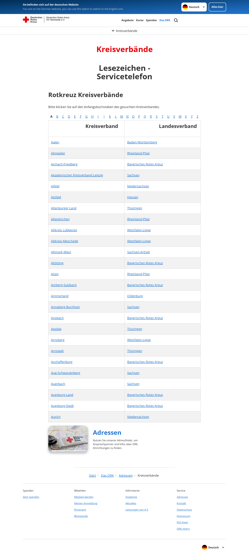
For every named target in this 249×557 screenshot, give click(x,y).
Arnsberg (57, 340)
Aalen (55, 142)
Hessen (132, 197)
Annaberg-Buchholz (65, 307)
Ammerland (59, 296)
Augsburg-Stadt (62, 406)
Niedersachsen (138, 186)
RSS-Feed (182, 522)
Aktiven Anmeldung (85, 503)
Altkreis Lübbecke (64, 230)
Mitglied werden (83, 497)
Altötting (57, 263)
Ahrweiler (58, 153)
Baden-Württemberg (142, 142)
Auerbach (58, 384)
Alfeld (55, 186)
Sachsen (133, 175)
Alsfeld (56, 197)
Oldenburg (135, 296)
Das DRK (164, 20)
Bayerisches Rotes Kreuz (145, 164)
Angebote (127, 20)
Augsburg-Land (62, 395)
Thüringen (134, 208)
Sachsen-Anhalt (138, 252)
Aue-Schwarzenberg (65, 373)
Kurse (139, 20)
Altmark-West (61, 252)
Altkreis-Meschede (64, 241)
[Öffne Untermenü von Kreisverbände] (124, 31)
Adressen (107, 432)
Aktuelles (130, 503)
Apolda (56, 329)
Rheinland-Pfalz (138, 153)
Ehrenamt (80, 509)
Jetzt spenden (31, 497)
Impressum (183, 516)
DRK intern (183, 529)
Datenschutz (184, 509)
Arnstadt (57, 351)
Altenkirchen (60, 219)
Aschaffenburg (61, 362)
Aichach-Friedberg (64, 164)
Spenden (151, 20)
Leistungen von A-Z (136, 509)
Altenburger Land (63, 208)
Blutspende (81, 516)
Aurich (56, 417)
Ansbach (57, 318)
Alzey (55, 274)
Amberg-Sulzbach (64, 285)
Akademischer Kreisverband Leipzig (77, 175)
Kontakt (181, 503)
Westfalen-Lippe (139, 230)
